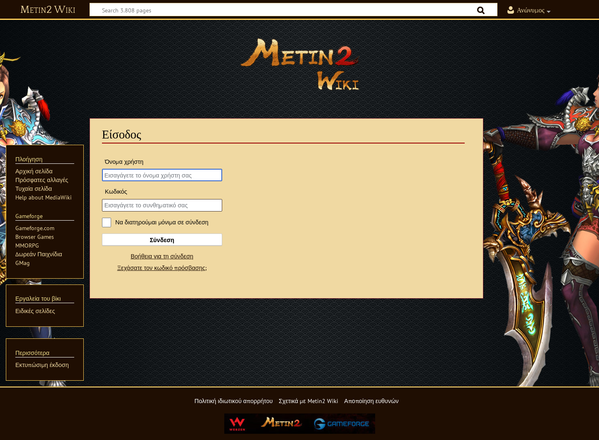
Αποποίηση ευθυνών (371, 401)
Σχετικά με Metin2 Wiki (308, 401)
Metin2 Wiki (47, 10)
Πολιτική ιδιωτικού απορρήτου (233, 401)
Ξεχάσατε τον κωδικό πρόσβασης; (162, 268)
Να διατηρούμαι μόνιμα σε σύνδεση (162, 222)
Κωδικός (116, 191)
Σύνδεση (162, 240)
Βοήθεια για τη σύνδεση (162, 256)
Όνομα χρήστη (124, 161)
